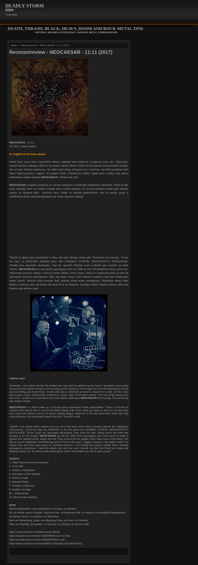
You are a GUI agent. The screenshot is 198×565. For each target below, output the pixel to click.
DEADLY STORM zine (24, 7)
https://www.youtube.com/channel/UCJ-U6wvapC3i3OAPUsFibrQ (45, 543)
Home (14, 45)
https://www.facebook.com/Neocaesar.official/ (34, 531)
